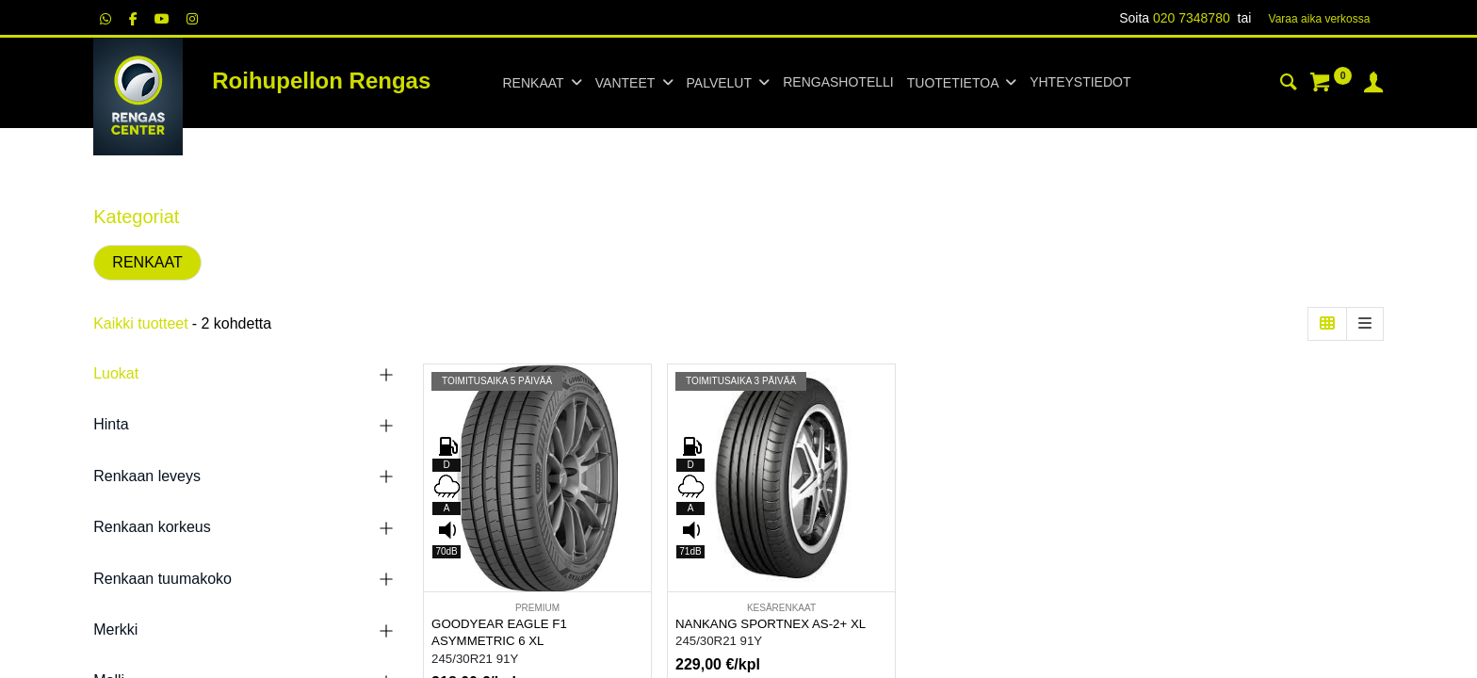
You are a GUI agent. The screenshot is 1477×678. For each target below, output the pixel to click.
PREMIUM (537, 608)
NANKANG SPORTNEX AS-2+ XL (770, 624)
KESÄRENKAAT (781, 608)
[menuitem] (838, 83)
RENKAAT (147, 262)
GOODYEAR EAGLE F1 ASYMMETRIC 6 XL (499, 633)
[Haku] (1288, 84)
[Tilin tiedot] (1373, 84)
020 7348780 (1191, 17)
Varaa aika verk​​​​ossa (1320, 18)
